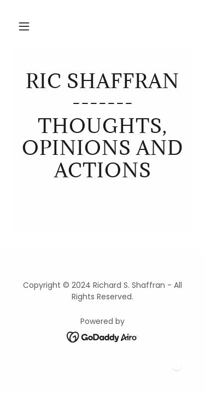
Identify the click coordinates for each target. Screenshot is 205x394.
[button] (24, 26)
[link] (102, 126)
